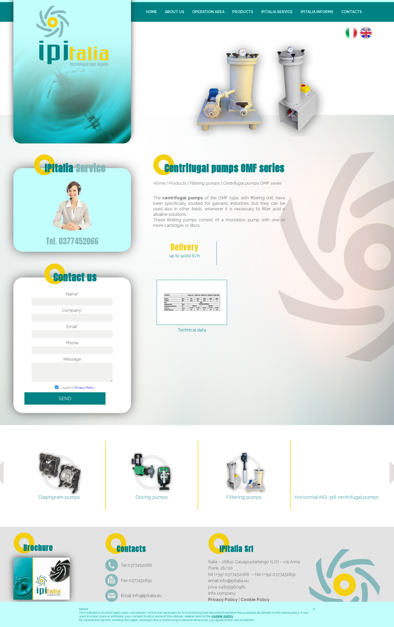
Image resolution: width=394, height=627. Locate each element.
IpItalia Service (277, 12)
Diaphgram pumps (59, 497)
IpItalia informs (317, 12)
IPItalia (75, 168)
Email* (72, 330)
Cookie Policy (255, 599)
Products (242, 12)
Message (72, 370)
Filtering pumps (204, 183)
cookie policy (222, 616)
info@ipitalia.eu (147, 595)
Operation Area (208, 12)
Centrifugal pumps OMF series (224, 168)
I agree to (72, 388)
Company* (72, 314)
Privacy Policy (84, 388)
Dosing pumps (151, 497)
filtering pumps (182, 219)
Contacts (351, 12)
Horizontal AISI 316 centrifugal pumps (337, 497)
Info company (221, 593)
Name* (72, 298)
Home (151, 12)
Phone (72, 346)
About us (174, 12)
